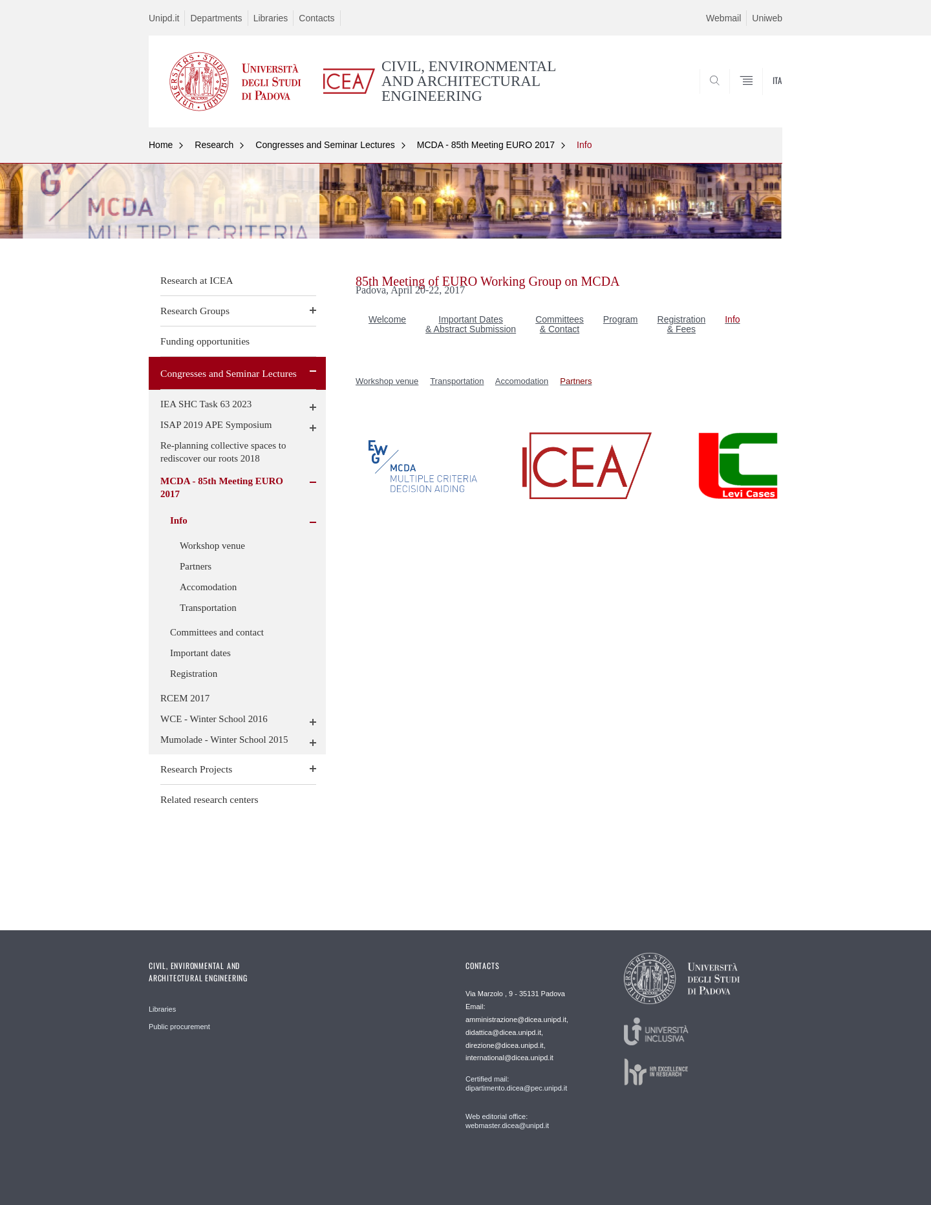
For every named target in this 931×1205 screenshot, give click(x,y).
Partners (195, 566)
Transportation (208, 607)
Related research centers (209, 799)
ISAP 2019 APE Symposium (216, 425)
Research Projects (196, 768)
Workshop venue (212, 545)
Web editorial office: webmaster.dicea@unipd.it (507, 1121)
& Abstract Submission (470, 329)
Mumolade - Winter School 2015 (224, 739)
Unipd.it (164, 18)
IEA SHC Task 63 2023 (205, 404)
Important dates (200, 653)
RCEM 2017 (184, 698)
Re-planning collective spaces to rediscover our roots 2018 (223, 452)
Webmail (723, 18)
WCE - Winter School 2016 (214, 719)
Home (161, 145)
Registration (193, 673)
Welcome (387, 319)
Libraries (270, 18)
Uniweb (767, 18)
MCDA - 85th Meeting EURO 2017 (486, 145)
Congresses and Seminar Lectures (325, 145)
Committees (559, 319)
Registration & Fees (682, 324)
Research (214, 145)
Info (584, 145)
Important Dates (470, 319)
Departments (216, 18)
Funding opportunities (205, 341)
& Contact (559, 329)
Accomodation (208, 587)
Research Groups (195, 310)
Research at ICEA (196, 280)
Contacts (316, 18)
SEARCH (760, 96)
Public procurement (179, 1026)
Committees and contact (217, 632)
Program (620, 319)
